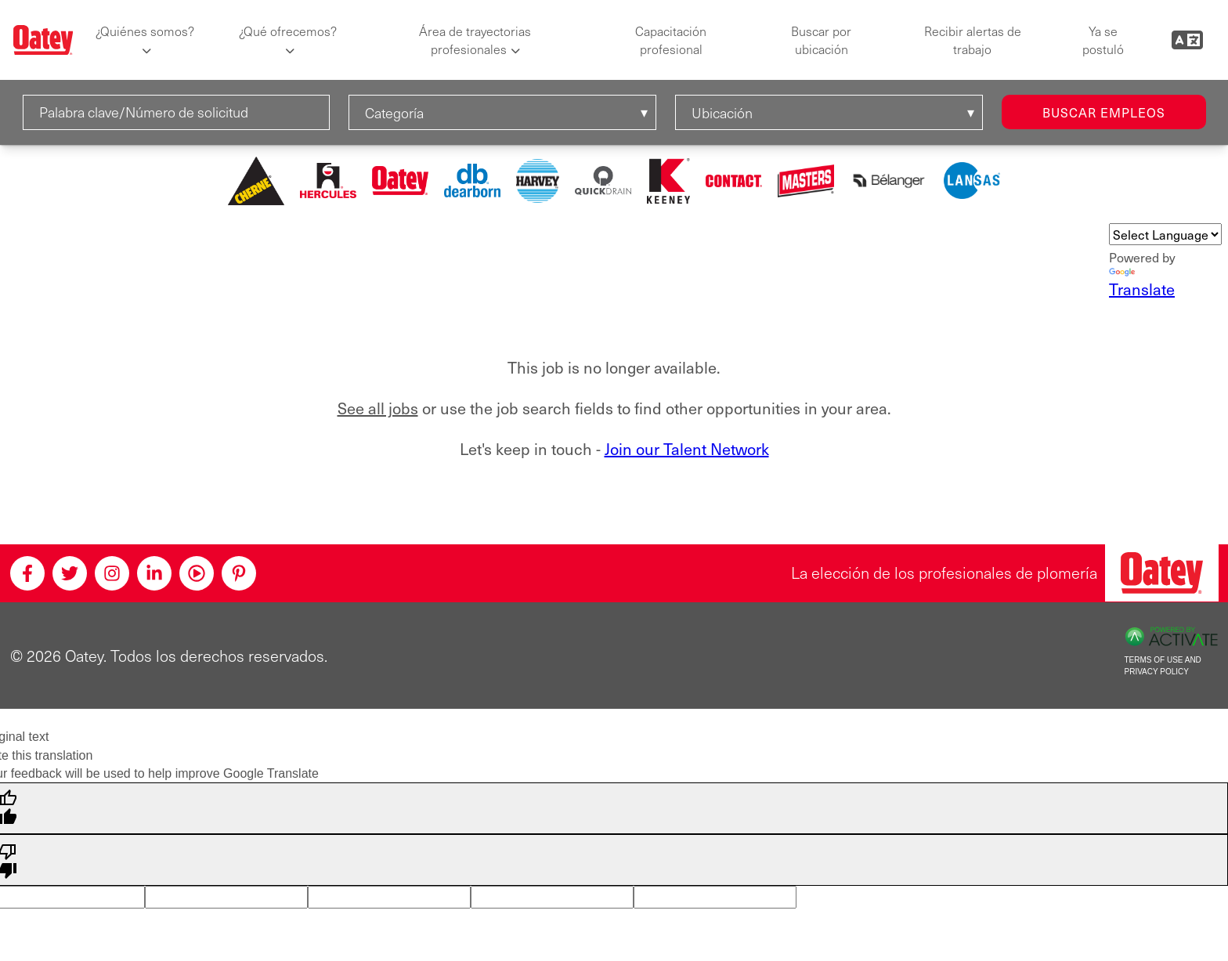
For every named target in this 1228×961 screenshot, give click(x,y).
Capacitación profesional (670, 40)
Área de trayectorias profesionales (475, 40)
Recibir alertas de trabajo (972, 40)
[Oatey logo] (43, 40)
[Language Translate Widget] (1165, 234)
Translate (1142, 284)
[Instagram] (112, 573)
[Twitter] (69, 573)
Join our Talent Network (687, 449)
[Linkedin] (154, 573)
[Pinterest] (239, 573)
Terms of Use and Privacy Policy (1163, 666)
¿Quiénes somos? (145, 31)
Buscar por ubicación (821, 40)
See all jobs (378, 408)
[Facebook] (27, 573)
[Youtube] (196, 573)
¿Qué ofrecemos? (288, 31)
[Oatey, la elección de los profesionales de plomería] (1162, 573)
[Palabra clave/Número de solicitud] (176, 112)
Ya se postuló (1103, 40)
